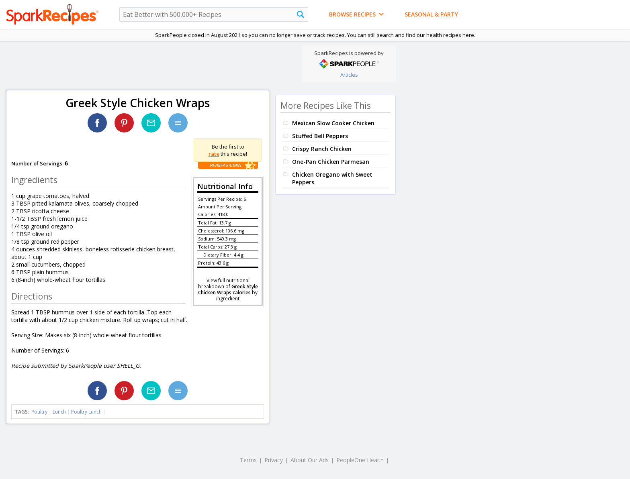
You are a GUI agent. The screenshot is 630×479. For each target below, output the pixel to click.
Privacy (273, 460)
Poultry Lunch (86, 411)
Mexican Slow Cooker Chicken (333, 123)
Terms (248, 460)
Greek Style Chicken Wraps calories (228, 289)
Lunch (59, 411)
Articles (349, 74)
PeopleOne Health (360, 460)
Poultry (39, 411)
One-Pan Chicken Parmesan (330, 161)
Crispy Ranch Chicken (322, 149)
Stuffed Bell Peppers (320, 136)
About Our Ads (309, 460)
